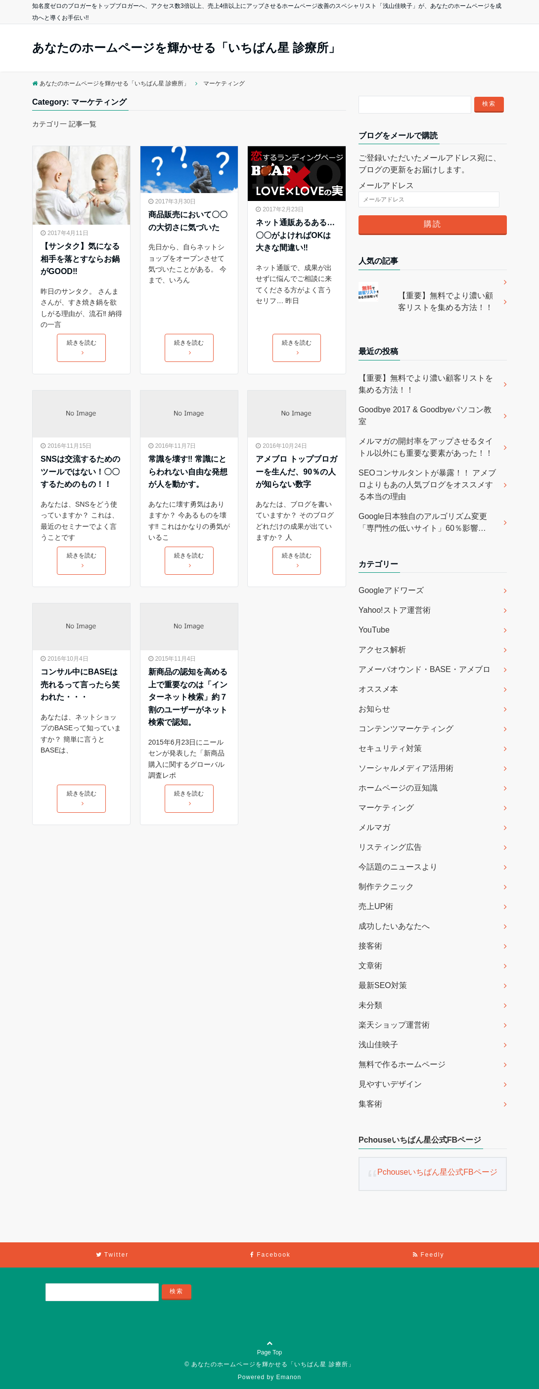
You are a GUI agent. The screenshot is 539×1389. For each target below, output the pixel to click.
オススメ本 (378, 689)
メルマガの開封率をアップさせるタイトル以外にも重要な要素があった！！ (426, 447)
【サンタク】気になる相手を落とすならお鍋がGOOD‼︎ (80, 259)
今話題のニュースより (398, 867)
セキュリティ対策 (390, 748)
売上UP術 (376, 906)
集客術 (370, 1104)
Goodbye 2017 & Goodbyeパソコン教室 (425, 415)
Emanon (289, 1377)
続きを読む (81, 347)
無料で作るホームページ (402, 1064)
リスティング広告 (390, 847)
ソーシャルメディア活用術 (406, 768)
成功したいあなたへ (394, 926)
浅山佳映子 (378, 1044)
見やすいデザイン (390, 1084)
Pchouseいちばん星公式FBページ (420, 1140)
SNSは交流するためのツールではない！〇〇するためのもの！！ (80, 471)
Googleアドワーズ (391, 590)
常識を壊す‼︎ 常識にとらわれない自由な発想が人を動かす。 (187, 471)
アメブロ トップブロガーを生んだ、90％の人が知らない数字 (296, 471)
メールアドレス (386, 185)
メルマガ (374, 827)
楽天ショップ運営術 (394, 1025)
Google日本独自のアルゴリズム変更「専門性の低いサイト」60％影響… (423, 522)
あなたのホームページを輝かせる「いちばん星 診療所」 (186, 47)
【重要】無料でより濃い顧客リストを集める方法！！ (445, 301)
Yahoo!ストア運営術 (395, 610)
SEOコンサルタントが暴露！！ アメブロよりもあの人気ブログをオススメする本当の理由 (427, 485)
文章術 (370, 965)
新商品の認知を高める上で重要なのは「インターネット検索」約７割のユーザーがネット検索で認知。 (187, 697)
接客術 (370, 946)
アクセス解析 (382, 649)
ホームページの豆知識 (398, 788)
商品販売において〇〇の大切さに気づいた (187, 221)
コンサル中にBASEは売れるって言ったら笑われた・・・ (80, 684)
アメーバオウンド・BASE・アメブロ (425, 669)
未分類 (370, 1005)
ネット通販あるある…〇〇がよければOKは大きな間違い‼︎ (295, 235)
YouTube (374, 630)
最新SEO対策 (383, 985)
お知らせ (374, 709)
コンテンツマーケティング (406, 728)
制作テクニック (386, 886)
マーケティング (386, 807)
